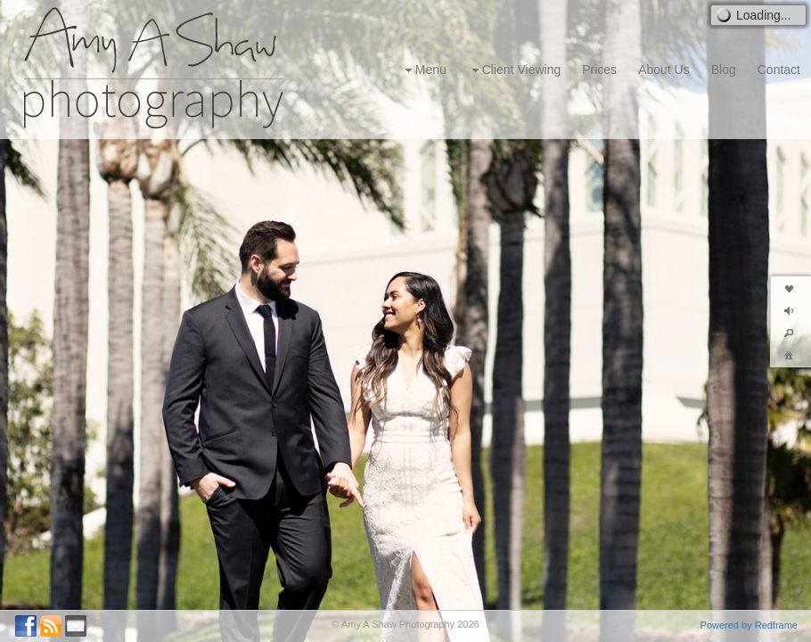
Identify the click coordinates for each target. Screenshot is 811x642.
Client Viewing (514, 70)
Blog (723, 69)
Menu (423, 70)
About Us (664, 69)
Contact (779, 69)
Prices (599, 69)
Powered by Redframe (749, 625)
